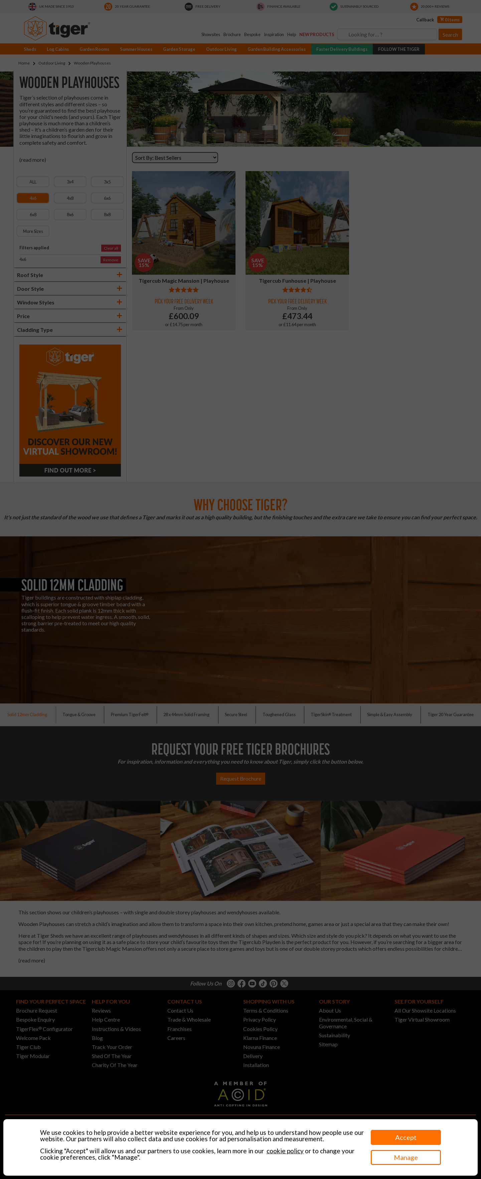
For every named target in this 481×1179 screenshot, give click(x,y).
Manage (406, 1157)
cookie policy (285, 1151)
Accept (406, 1137)
